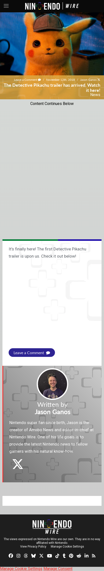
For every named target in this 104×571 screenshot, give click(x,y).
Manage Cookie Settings (67, 546)
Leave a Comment (27, 80)
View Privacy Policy (33, 546)
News (95, 94)
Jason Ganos (88, 80)
